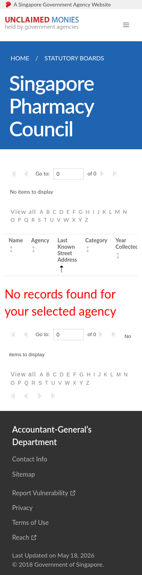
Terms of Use (30, 522)
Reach (20, 537)
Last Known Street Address (67, 254)
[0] (68, 174)
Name (16, 240)
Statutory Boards (74, 58)
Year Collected (127, 243)
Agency (40, 240)
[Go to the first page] (15, 173)
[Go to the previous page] (28, 173)
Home (20, 58)
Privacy (22, 508)
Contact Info (29, 459)
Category (96, 240)
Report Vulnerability (40, 493)
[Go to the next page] (103, 173)
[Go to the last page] (116, 173)
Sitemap (23, 474)
